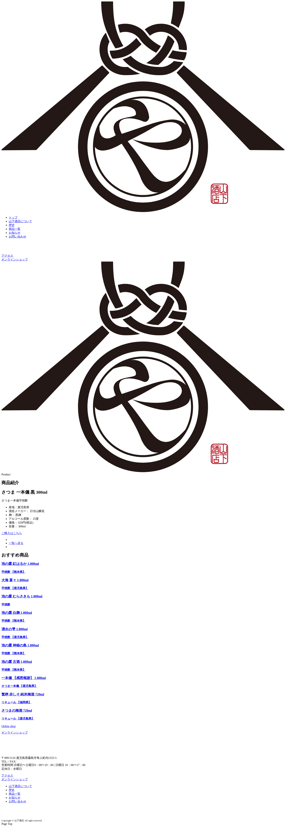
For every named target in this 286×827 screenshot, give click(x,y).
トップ (13, 217)
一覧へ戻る (16, 543)
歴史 (12, 225)
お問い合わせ (17, 236)
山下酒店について (20, 221)
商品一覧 (14, 228)
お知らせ (14, 232)
